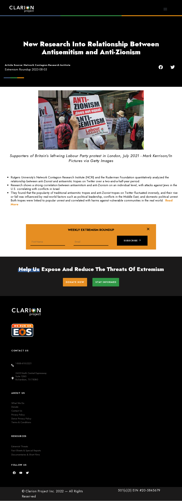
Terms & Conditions (21, 422)
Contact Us (16, 411)
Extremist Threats (19, 446)
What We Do (17, 403)
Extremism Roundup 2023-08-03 (26, 69)
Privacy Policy (18, 415)
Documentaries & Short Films (25, 454)
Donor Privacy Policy (21, 418)
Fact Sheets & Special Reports (26, 450)
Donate (14, 407)
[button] (165, 9)
